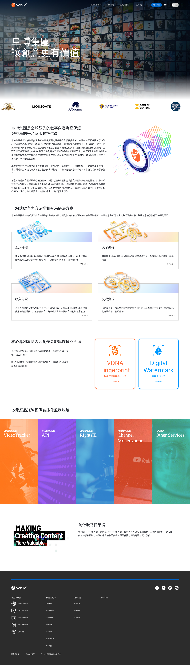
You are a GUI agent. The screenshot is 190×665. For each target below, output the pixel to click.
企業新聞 (110, 5)
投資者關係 (124, 5)
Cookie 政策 (30, 654)
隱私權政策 (15, 654)
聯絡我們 (156, 5)
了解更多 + (84, 264)
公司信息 (139, 5)
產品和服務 (95, 5)
